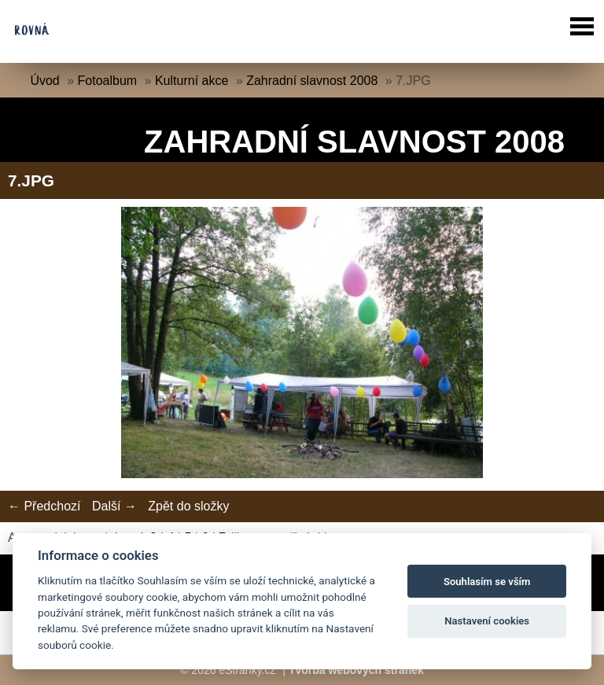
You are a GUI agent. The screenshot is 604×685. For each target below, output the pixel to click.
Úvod (44, 80)
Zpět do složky (188, 506)
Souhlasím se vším (487, 581)
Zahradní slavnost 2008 (312, 80)
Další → (114, 506)
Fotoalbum (108, 80)
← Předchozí (44, 506)
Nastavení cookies (486, 621)
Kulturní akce (191, 80)
